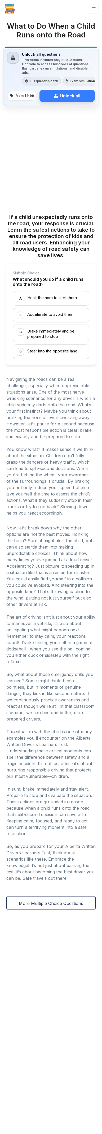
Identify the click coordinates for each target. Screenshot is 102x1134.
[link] (51, 76)
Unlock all (67, 95)
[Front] (9, 8)
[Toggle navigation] (94, 9)
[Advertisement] (51, 161)
